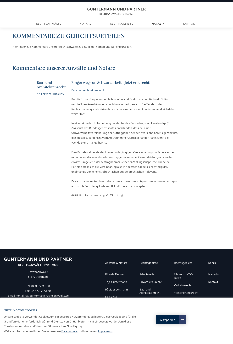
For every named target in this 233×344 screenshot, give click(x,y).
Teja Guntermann (116, 281)
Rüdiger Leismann (116, 289)
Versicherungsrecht (186, 292)
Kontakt (190, 23)
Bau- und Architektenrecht (150, 291)
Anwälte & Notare (116, 262)
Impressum (105, 330)
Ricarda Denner (115, 274)
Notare (86, 23)
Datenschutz (69, 330)
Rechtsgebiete (121, 23)
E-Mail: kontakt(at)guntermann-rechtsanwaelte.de (38, 295)
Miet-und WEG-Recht (183, 276)
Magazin (158, 23)
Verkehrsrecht (183, 285)
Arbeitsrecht (147, 274)
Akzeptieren (167, 319)
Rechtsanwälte (48, 23)
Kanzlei (212, 262)
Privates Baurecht (150, 281)
